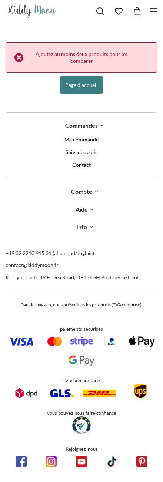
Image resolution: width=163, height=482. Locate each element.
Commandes (81, 125)
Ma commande (81, 140)
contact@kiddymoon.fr (32, 265)
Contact (81, 165)
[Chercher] (100, 11)
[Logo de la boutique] (32, 11)
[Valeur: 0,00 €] (137, 11)
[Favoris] (118, 11)
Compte (81, 191)
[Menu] (154, 11)
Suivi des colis (81, 152)
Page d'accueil (81, 85)
